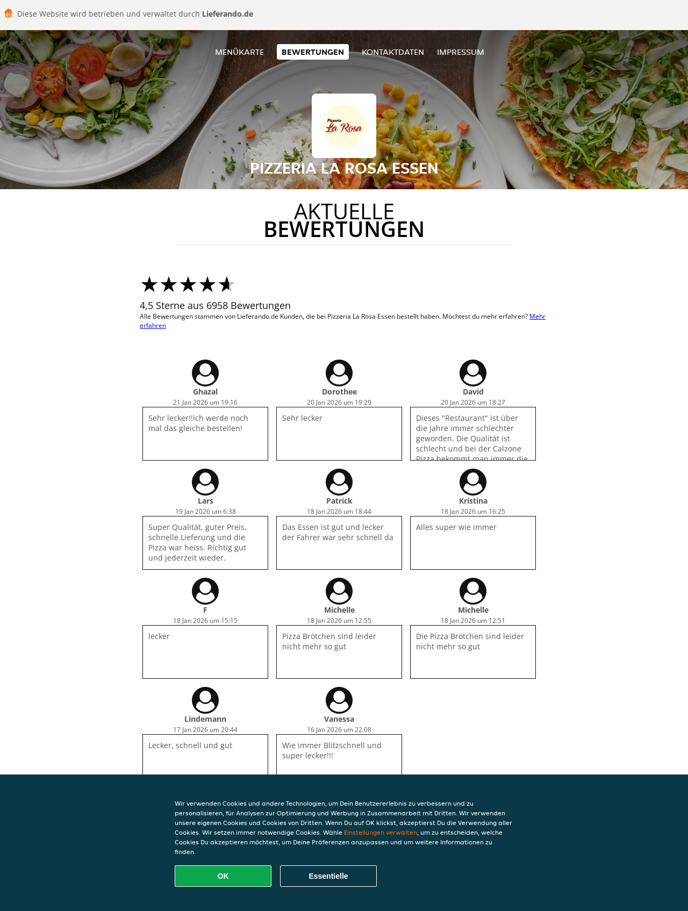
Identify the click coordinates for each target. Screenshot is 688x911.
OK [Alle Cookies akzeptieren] (223, 876)
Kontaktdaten (393, 52)
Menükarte (239, 52)
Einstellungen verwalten (380, 832)
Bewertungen (313, 52)
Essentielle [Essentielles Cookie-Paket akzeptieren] (328, 876)
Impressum (460, 52)
